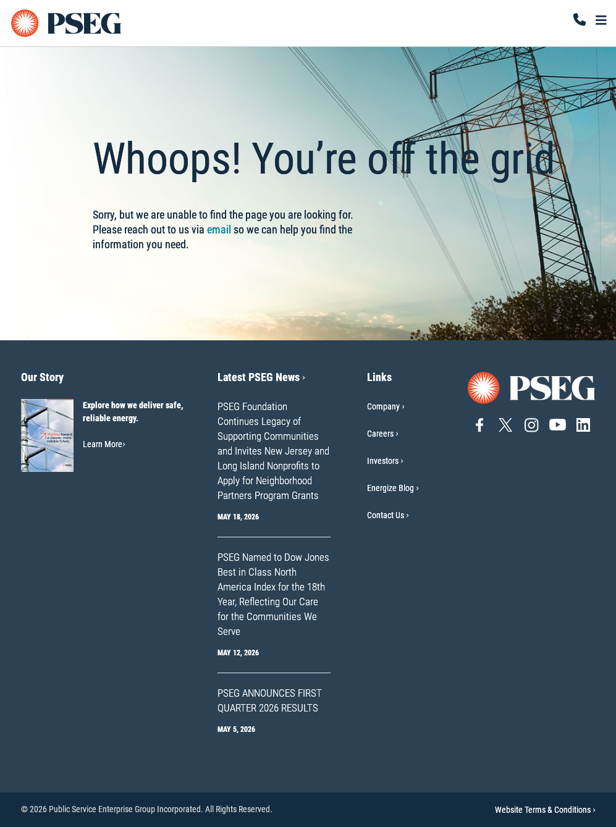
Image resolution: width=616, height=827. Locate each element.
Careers (380, 434)
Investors (383, 461)
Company (383, 406)
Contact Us (385, 515)
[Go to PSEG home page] (532, 387)
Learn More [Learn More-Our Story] (104, 444)
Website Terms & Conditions (545, 810)
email (219, 229)
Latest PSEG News (261, 377)
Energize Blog (390, 488)
